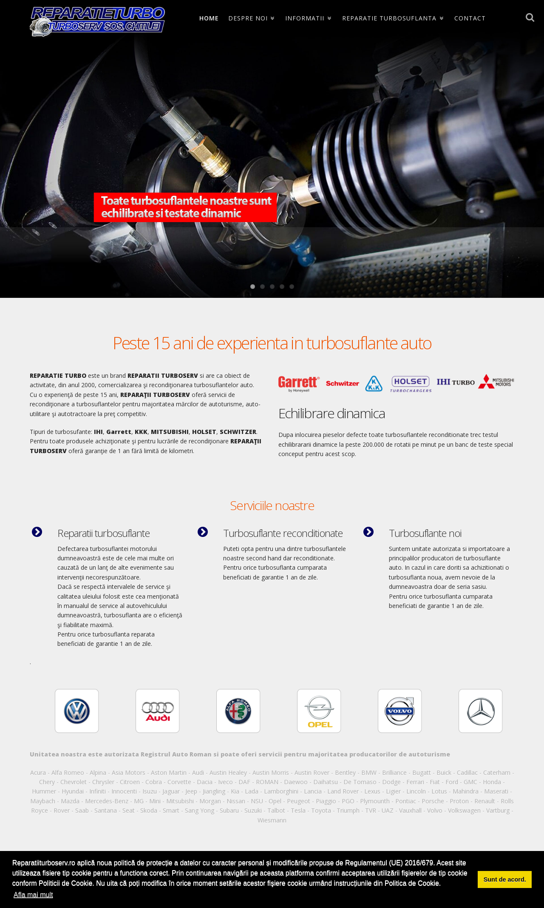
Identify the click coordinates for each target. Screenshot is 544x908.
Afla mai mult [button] (33, 894)
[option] (76, 710)
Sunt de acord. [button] (505, 879)
